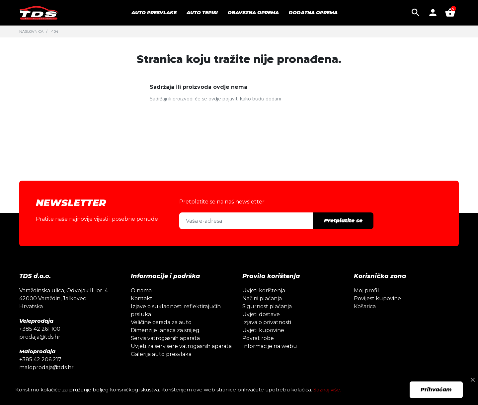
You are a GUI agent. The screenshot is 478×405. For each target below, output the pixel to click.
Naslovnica (31, 31)
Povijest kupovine (377, 298)
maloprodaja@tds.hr (46, 367)
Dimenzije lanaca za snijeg (165, 330)
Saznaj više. (327, 389)
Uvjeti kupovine (263, 330)
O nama (141, 290)
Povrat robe (258, 338)
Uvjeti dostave (261, 314)
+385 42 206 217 (40, 359)
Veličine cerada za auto (161, 322)
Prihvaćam (436, 389)
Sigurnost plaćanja (267, 306)
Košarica (365, 306)
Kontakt (141, 298)
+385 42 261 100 (39, 329)
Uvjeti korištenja (263, 290)
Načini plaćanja (262, 298)
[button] (415, 12)
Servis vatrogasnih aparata (165, 338)
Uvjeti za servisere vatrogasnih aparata (181, 346)
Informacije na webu (269, 346)
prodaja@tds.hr (39, 337)
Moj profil (366, 290)
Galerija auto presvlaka (161, 354)
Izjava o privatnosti (266, 322)
